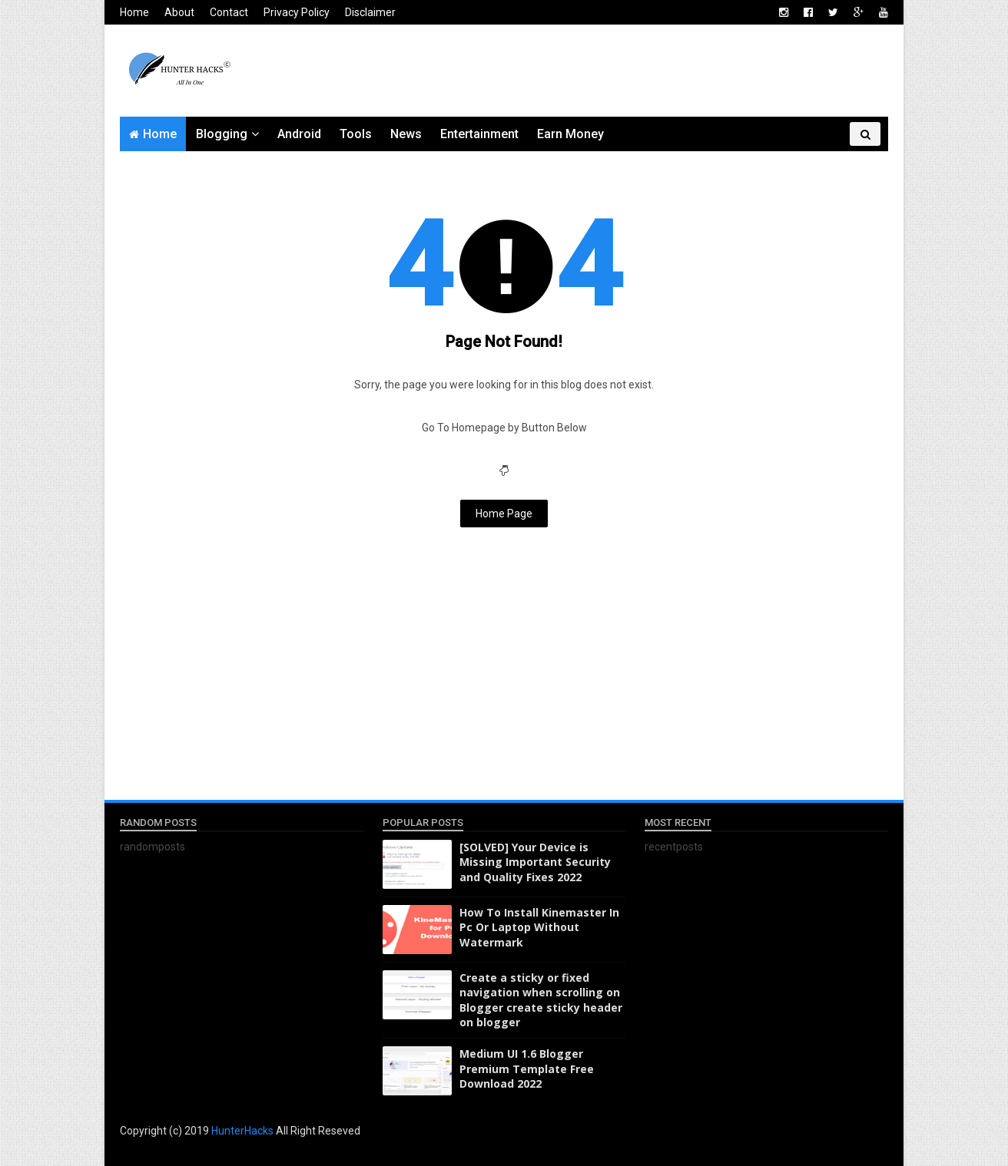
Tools (356, 134)
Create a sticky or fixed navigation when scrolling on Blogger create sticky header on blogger (540, 1000)
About (179, 12)
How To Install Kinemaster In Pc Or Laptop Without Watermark (539, 927)
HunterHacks (243, 1131)
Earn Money (570, 134)
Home (134, 12)
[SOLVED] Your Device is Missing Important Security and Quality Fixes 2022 (535, 862)
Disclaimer (370, 12)
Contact (229, 12)
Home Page (504, 513)
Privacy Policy (297, 12)
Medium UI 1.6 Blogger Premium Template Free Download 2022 (526, 1068)
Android (299, 134)
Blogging (221, 134)
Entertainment (479, 134)
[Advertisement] (607, 70)
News (406, 134)
